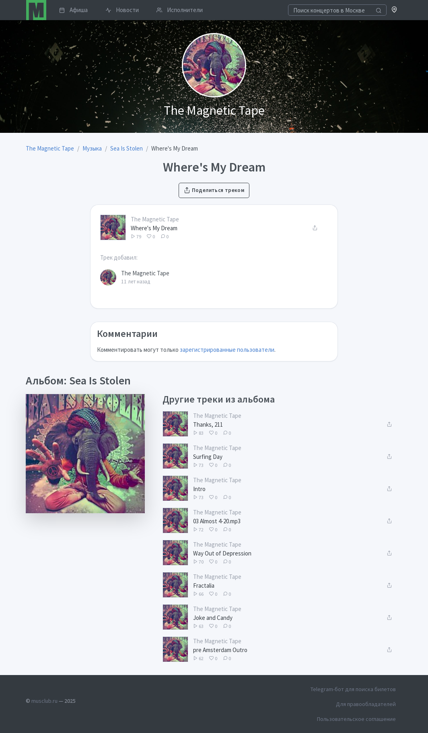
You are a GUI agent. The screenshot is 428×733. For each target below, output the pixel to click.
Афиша (73, 10)
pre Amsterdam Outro (220, 650)
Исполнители (179, 10)
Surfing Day (207, 456)
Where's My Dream (154, 228)
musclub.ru (44, 700)
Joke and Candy (213, 618)
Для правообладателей (366, 704)
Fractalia (203, 585)
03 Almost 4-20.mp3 (217, 521)
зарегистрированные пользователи (227, 349)
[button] (394, 10)
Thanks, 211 (208, 424)
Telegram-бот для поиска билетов (353, 689)
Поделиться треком (214, 190)
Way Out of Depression (222, 553)
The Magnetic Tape (155, 219)
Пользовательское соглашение (356, 719)
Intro (199, 489)
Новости (122, 10)
